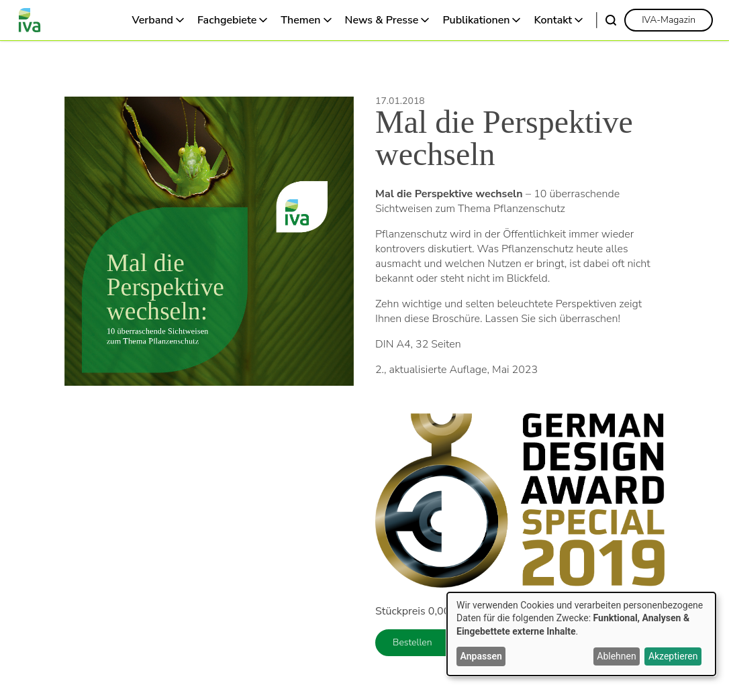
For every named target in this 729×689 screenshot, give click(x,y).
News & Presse (382, 20)
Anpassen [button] (481, 656)
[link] (668, 20)
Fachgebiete (226, 20)
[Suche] (611, 20)
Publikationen (475, 20)
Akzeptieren (673, 656)
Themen (300, 20)
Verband (153, 20)
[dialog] (581, 634)
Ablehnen (616, 656)
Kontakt (553, 20)
